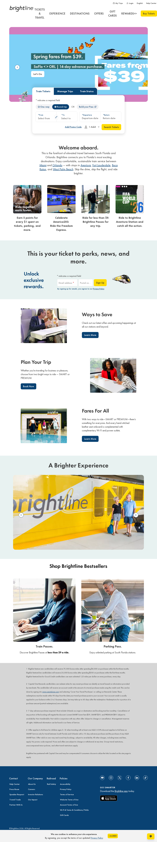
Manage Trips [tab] (65, 91)
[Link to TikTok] (145, 777)
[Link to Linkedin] (137, 777)
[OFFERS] (99, 13)
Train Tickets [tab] (43, 91)
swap (56, 117)
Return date (109, 118)
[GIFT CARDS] (112, 13)
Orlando (57, 165)
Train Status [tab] (87, 91)
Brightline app (121, 791)
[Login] (130, 3)
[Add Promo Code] (73, 127)
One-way (45, 106)
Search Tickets (111, 127)
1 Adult (92, 127)
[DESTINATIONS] (79, 13)
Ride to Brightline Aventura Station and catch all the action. (129, 222)
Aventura (86, 165)
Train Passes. (44, 646)
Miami (42, 165)
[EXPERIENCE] (57, 13)
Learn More (90, 335)
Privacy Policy (98, 288)
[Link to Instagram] (111, 777)
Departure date (90, 118)
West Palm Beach (63, 169)
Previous (17, 67)
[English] (139, 3)
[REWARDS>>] (129, 13)
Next (139, 67)
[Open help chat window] (150, 836)
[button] (46, 117)
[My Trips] (117, 3)
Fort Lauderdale (101, 165)
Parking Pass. (113, 646)
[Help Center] (151, 3)
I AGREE (113, 835)
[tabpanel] (78, 114)
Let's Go (37, 74)
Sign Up (100, 282)
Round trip (62, 106)
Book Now (28, 386)
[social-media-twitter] (119, 777)
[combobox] (46, 117)
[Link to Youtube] (102, 777)
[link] (27, 209)
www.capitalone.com (50, 692)
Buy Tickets (149, 13)
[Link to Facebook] (128, 777)
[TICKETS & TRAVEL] (39, 13)
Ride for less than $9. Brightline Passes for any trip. (95, 222)
